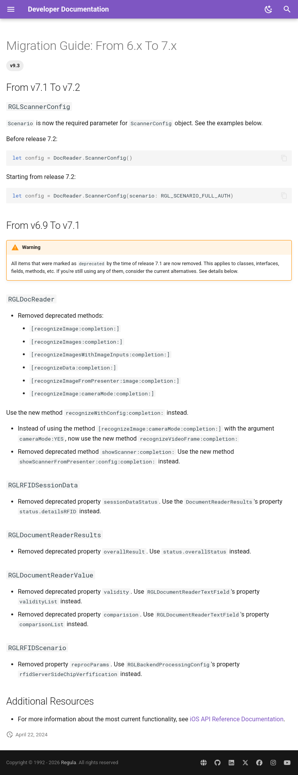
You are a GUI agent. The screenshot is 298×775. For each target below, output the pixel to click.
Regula (68, 762)
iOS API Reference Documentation (237, 719)
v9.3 (15, 65)
